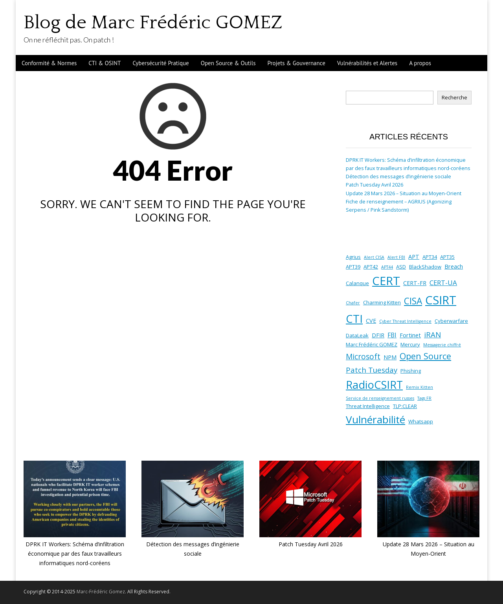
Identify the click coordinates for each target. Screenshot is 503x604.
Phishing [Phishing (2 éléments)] (410, 370)
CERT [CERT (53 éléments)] (386, 281)
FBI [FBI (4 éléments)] (392, 335)
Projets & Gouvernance (296, 63)
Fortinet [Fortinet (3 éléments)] (410, 335)
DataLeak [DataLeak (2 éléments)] (357, 335)
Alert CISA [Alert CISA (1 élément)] (374, 257)
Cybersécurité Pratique (160, 63)
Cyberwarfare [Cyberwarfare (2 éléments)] (451, 320)
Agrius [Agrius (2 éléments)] (353, 256)
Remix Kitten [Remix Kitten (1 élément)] (419, 387)
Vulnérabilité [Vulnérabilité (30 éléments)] (375, 419)
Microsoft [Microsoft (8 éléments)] (363, 356)
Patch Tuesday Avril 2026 (374, 184)
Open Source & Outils (228, 63)
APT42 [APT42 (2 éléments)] (370, 266)
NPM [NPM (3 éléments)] (390, 357)
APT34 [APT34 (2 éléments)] (429, 256)
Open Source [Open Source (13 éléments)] (425, 356)
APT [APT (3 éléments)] (413, 256)
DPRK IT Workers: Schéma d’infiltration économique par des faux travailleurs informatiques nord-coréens (75, 553)
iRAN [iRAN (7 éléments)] (432, 334)
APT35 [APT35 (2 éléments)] (447, 256)
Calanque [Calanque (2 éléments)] (357, 283)
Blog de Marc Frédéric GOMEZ (153, 22)
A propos (420, 63)
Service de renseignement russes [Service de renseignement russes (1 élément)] (380, 398)
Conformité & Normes (49, 63)
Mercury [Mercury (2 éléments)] (410, 344)
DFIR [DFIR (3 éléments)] (378, 335)
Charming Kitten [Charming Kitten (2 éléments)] (382, 302)
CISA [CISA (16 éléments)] (413, 301)
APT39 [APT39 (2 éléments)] (353, 266)
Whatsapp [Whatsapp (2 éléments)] (420, 421)
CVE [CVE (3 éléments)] (371, 320)
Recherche (454, 97)
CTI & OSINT (104, 63)
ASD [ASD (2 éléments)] (401, 266)
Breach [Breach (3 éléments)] (453, 266)
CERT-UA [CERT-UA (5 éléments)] (443, 282)
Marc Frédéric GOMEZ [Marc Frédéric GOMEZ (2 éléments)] (371, 344)
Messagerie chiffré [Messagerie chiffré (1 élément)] (442, 345)
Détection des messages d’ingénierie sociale (398, 176)
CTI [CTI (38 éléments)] (354, 318)
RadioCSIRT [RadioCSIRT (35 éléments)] (374, 384)
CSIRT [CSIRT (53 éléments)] (440, 300)
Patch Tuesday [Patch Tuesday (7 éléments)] (371, 370)
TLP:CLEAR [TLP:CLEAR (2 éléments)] (405, 406)
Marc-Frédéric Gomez (101, 591)
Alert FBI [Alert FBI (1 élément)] (396, 257)
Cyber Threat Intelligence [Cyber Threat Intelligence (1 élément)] (405, 321)
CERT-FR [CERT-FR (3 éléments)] (414, 283)
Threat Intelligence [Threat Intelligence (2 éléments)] (368, 406)
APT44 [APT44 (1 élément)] (387, 267)
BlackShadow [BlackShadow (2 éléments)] (425, 266)
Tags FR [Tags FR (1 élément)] (424, 398)
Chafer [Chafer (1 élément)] (353, 303)
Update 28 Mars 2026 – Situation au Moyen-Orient (403, 193)
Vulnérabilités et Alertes (367, 63)
